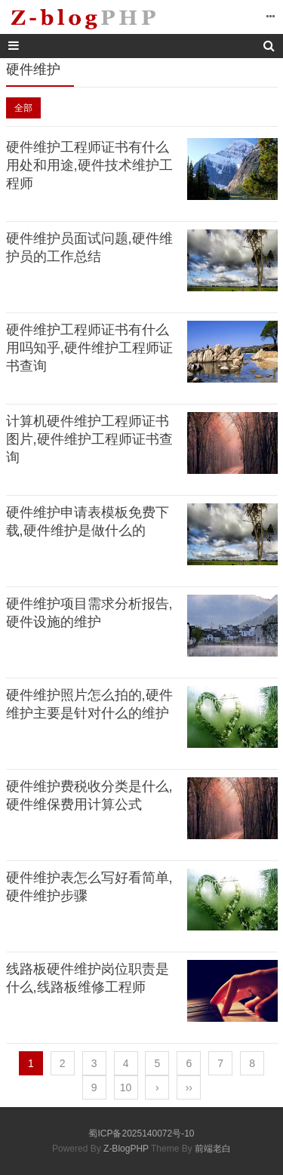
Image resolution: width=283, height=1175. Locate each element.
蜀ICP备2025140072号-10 (141, 1133)
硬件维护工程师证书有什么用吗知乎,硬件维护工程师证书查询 (89, 348)
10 (126, 1087)
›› (189, 1087)
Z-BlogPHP (126, 1148)
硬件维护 (33, 69)
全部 (23, 108)
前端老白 (213, 1148)
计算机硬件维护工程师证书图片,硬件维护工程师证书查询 (89, 439)
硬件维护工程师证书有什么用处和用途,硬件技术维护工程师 (89, 165)
